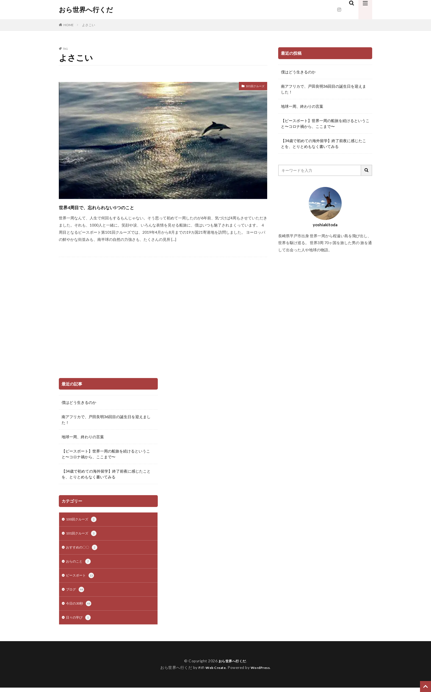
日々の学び (79, 622)
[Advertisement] (100, 332)
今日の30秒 (80, 607)
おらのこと (79, 563)
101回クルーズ (251, 86)
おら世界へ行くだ (86, 9)
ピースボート (81, 578)
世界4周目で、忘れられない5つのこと (117, 207)
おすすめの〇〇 (83, 549)
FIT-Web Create (210, 671)
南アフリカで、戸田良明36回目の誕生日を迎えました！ (323, 89)
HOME (68, 25)
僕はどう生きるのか (298, 72)
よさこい (88, 25)
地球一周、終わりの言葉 (302, 106)
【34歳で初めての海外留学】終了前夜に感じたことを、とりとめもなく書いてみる (323, 143)
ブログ (76, 592)
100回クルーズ (83, 520)
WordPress (262, 671)
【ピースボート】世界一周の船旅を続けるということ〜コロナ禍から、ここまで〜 (325, 123)
